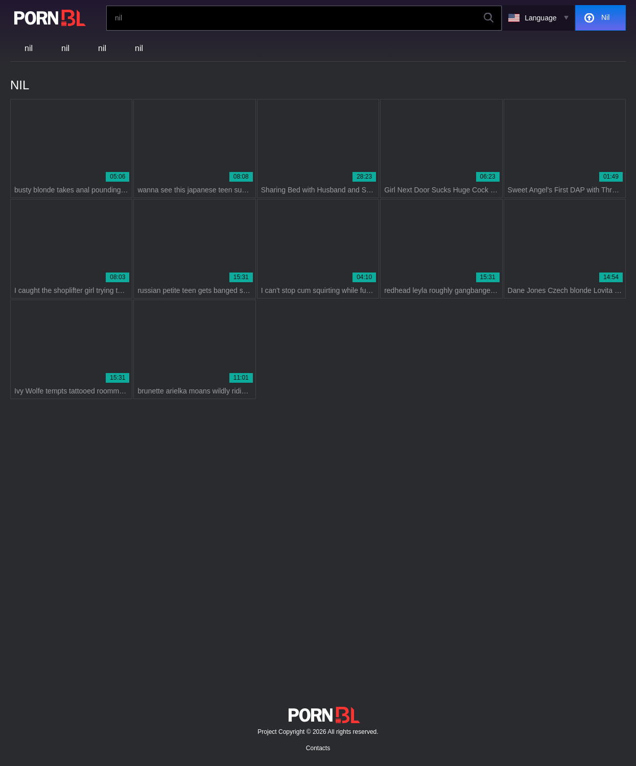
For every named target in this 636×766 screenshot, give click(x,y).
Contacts (318, 748)
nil (29, 48)
